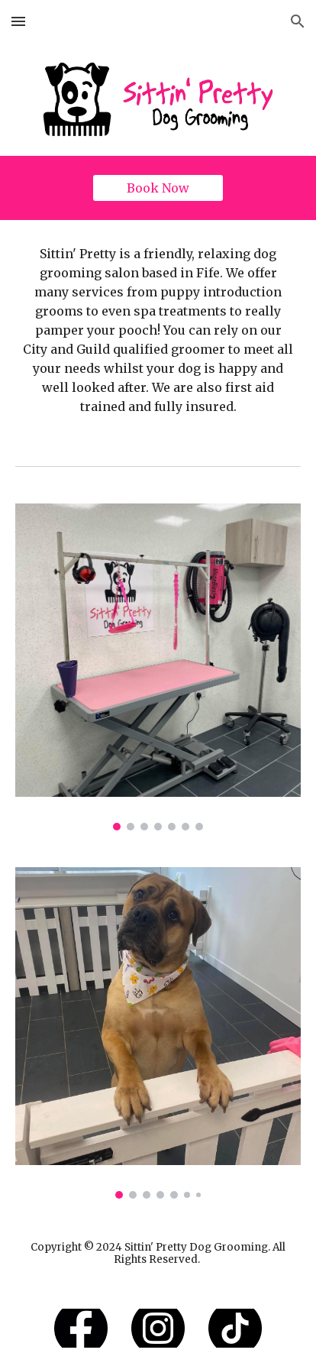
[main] (158, 330)
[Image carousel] (158, 666)
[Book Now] (158, 188)
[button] (18, 21)
